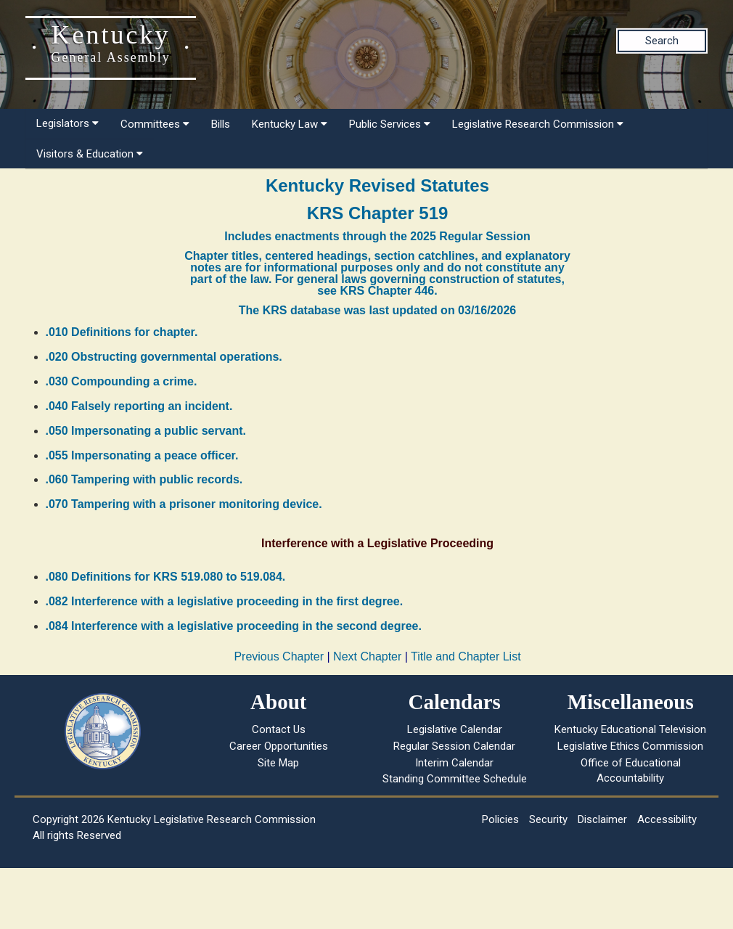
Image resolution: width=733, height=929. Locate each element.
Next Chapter (367, 656)
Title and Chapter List (465, 656)
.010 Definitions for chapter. (122, 332)
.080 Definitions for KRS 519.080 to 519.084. (166, 576)
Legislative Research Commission (537, 124)
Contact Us (279, 729)
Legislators (67, 123)
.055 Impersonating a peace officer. (142, 455)
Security (548, 819)
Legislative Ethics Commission (630, 746)
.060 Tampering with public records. (144, 479)
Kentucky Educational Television (630, 729)
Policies (500, 819)
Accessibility (667, 819)
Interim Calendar (454, 762)
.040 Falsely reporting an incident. (139, 406)
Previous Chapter (279, 656)
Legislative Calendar (454, 729)
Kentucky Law (289, 124)
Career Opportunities (278, 746)
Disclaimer (602, 819)
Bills (220, 124)
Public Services (389, 124)
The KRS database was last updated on (377, 310)
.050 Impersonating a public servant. (146, 431)
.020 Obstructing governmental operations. (164, 357)
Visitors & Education (89, 153)
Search (662, 40)
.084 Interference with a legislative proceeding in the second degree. (234, 626)
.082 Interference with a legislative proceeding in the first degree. (225, 601)
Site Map (278, 762)
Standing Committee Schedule (454, 778)
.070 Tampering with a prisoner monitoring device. (184, 504)
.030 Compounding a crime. (121, 381)
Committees (154, 124)
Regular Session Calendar (454, 746)
